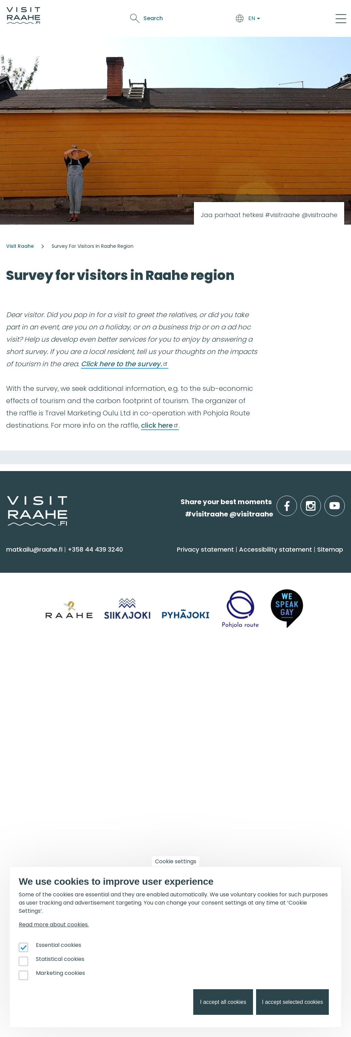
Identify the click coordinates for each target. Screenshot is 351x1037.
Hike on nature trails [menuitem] (155, 835)
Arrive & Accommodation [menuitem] (174, 560)
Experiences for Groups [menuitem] (272, 700)
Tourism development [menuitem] (271, 817)
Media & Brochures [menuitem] (153, 727)
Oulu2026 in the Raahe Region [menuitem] (172, 795)
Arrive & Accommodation (113, 14)
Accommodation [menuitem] (151, 578)
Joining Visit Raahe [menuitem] (265, 803)
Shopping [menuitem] (25, 632)
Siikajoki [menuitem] (21, 687)
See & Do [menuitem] (27, 560)
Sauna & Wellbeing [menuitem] (40, 578)
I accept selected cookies (292, 1002)
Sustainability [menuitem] (144, 740)
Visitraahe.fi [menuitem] (148, 669)
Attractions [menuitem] (28, 605)
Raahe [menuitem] (20, 714)
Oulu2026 (159, 25)
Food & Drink (172, 14)
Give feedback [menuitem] (146, 714)
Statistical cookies (60, 959)
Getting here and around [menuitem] (164, 591)
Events (231, 14)
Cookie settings (175, 861)
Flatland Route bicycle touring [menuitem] (172, 849)
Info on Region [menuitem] (38, 669)
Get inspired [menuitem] (148, 778)
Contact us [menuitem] (141, 700)
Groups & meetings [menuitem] (274, 669)
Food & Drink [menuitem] (260, 560)
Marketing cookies (60, 973)
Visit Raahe (20, 246)
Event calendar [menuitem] (35, 795)
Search (285, 18)
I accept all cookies (223, 1002)
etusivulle (7, 501)
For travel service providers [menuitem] (270, 782)
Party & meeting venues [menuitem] (274, 714)
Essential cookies (58, 945)
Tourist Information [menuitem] (154, 687)
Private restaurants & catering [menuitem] (284, 687)
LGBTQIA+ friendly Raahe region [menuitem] (173, 753)
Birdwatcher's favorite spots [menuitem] (167, 809)
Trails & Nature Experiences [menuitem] (53, 645)
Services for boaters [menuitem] (154, 822)
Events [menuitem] (23, 778)
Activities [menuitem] (24, 591)
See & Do (206, 14)
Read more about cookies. (54, 924)
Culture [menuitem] (22, 618)
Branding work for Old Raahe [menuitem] (281, 830)
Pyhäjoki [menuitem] (22, 700)
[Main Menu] (341, 18)
